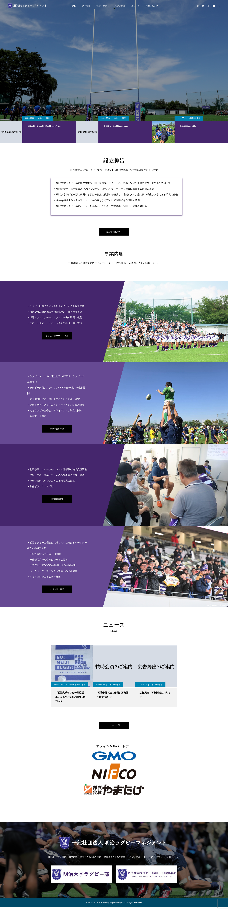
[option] (114, 60)
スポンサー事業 (43, 118)
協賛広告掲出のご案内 (90, 860)
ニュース (135, 6)
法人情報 (86, 6)
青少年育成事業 (57, 430)
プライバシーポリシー (153, 860)
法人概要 (62, 860)
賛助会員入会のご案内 (114, 860)
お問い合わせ (152, 6)
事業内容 (73, 860)
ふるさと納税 (119, 6)
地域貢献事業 (194, 118)
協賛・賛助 (102, 6)
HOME (73, 6)
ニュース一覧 (114, 727)
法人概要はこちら (114, 232)
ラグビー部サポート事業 (57, 337)
